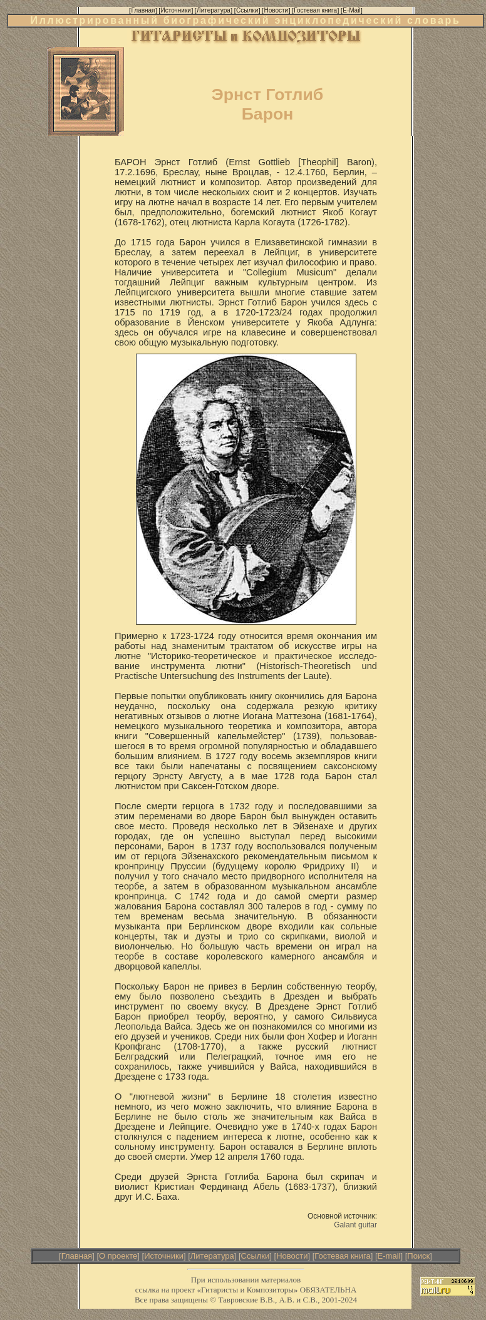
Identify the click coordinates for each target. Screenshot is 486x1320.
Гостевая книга (342, 1256)
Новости (292, 1256)
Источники (164, 1256)
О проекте (118, 1256)
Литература (212, 1256)
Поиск (418, 1256)
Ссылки (255, 1256)
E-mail (389, 1256)
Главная (76, 1256)
